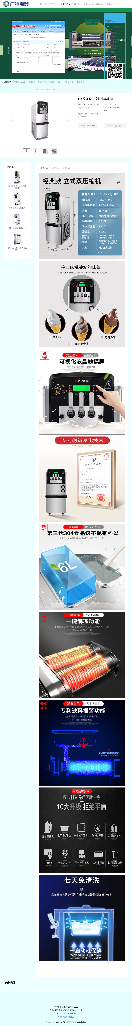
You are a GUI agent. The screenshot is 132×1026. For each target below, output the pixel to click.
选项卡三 (70, 167)
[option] (66, 43)
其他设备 (102, 82)
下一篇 (116, 124)
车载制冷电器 (42, 82)
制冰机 (82, 82)
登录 (117, 4)
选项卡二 (45, 167)
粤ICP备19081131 (66, 1016)
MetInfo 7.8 (60, 1022)
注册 (125, 4)
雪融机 (54, 82)
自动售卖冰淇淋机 (68, 82)
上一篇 (87, 124)
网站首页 (43, 4)
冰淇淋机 (29, 82)
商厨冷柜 (92, 82)
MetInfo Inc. (81, 1022)
